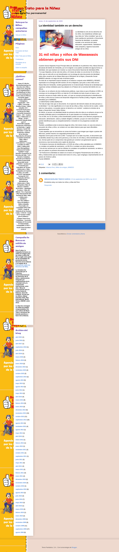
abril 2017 (19, 343)
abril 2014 (19, 397)
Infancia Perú (50, 167)
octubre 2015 (20, 373)
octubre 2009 (20, 526)
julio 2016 (19, 350)
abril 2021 (19, 337)
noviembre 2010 (21, 483)
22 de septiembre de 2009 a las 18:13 (84, 179)
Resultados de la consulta (21, 63)
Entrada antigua (97, 226)
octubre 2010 (20, 486)
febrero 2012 (20, 443)
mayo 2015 (19, 383)
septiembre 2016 (21, 347)
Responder (48, 185)
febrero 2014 (20, 403)
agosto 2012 (20, 430)
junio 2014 (19, 390)
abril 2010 (19, 506)
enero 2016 (19, 363)
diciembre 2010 (21, 479)
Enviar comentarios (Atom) (76, 234)
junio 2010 (19, 499)
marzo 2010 (19, 509)
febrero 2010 (20, 512)
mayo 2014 (19, 393)
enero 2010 (19, 516)
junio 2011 (19, 459)
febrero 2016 (20, 360)
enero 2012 (19, 446)
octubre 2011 (20, 453)
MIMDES (71, 167)
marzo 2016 (19, 357)
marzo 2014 (19, 400)
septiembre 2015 (21, 377)
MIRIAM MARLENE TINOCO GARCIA (57, 179)
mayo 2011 (19, 463)
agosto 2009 (20, 532)
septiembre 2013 (21, 420)
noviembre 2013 (21, 413)
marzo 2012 (19, 440)
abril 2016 (19, 353)
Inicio (73, 226)
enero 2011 (19, 476)
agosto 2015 (20, 380)
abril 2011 (19, 466)
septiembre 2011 (21, 456)
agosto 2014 (20, 387)
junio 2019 (19, 340)
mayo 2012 (19, 433)
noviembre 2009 (21, 522)
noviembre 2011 (21, 449)
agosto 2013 (20, 423)
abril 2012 (19, 436)
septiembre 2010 (21, 489)
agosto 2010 (20, 492)
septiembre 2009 (21, 529)
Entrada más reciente (47, 226)
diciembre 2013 (21, 410)
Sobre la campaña (21, 67)
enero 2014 (19, 406)
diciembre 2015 (21, 367)
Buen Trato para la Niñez (37, 8)
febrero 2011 (20, 473)
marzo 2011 (19, 469)
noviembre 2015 (21, 370)
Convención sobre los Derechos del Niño (23, 266)
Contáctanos (19, 59)
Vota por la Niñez (21, 35)
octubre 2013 (20, 416)
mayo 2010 (19, 502)
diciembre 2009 (21, 519)
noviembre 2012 (21, 426)
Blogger (74, 547)
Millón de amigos (61, 167)
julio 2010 (19, 496)
